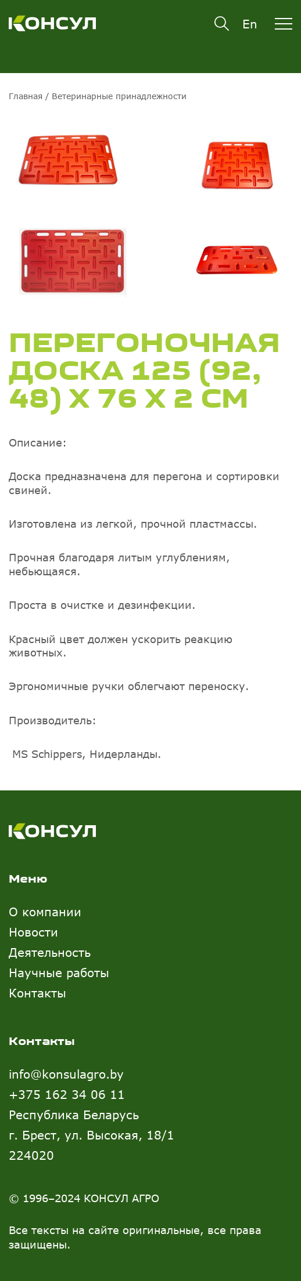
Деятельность (50, 952)
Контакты (37, 992)
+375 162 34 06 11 (67, 1094)
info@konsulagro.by (66, 1073)
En (249, 24)
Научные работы (59, 972)
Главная (25, 96)
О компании (45, 911)
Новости (33, 931)
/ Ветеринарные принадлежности (114, 96)
